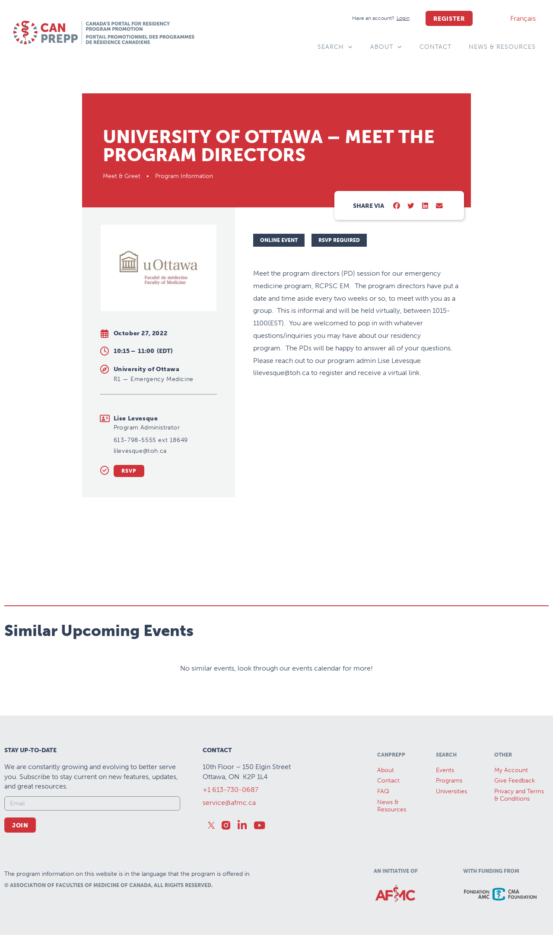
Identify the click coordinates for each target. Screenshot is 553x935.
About (386, 47)
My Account (511, 770)
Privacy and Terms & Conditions (519, 795)
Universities (451, 791)
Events (445, 770)
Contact (435, 47)
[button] (397, 206)
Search (335, 47)
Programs (449, 780)
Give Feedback (514, 780)
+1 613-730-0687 (230, 790)
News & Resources (502, 47)
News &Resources (391, 805)
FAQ (383, 791)
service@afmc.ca (229, 802)
